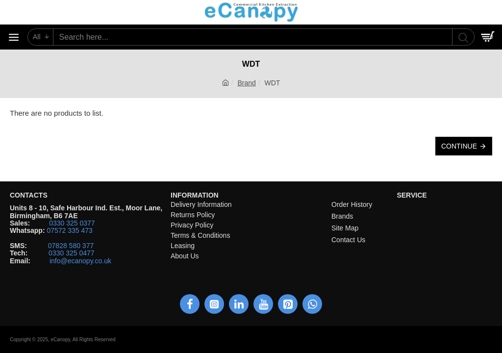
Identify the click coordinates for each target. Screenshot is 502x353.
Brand (246, 83)
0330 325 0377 (72, 223)
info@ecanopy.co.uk (80, 261)
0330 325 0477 (71, 253)
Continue (459, 146)
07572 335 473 (69, 230)
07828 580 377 (71, 246)
